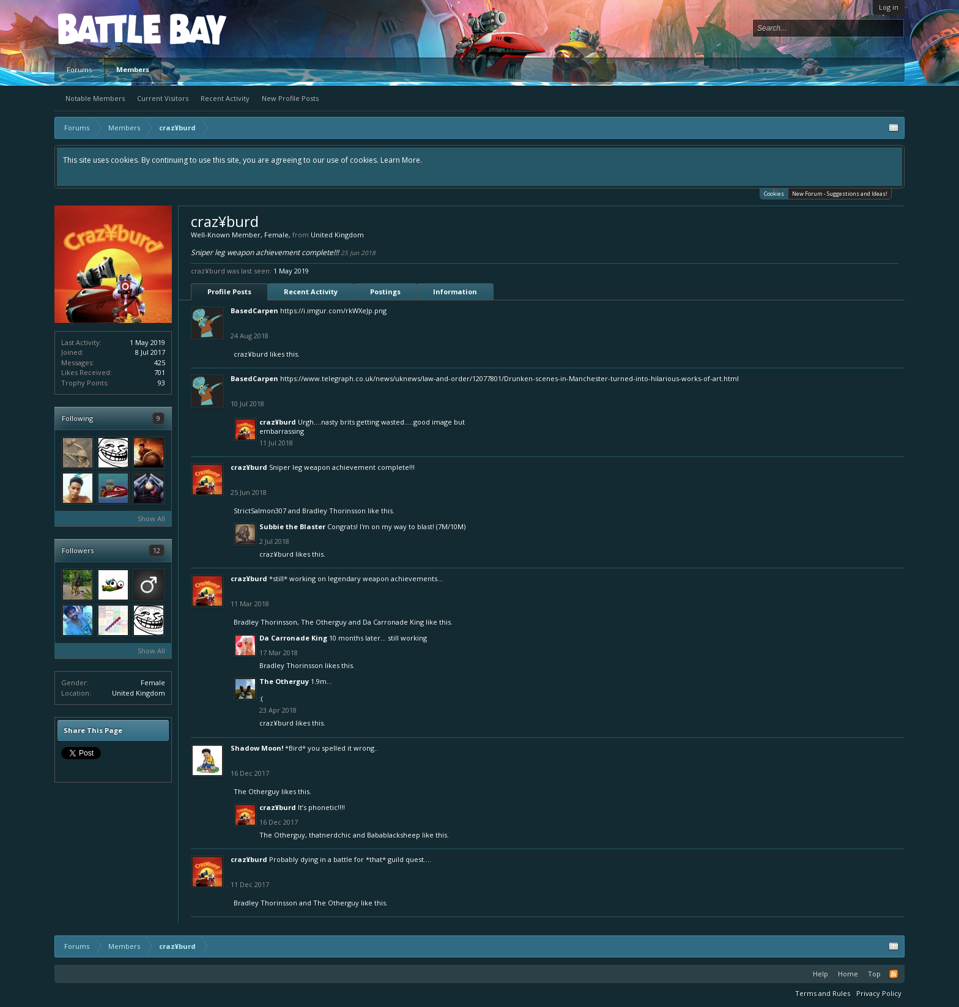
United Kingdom (138, 692)
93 (161, 382)
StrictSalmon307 (260, 510)
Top (874, 973)
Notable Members (95, 98)
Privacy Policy (879, 993)
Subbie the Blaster (292, 526)
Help (820, 973)
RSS (893, 974)
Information (455, 291)
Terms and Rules (822, 993)
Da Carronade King (393, 621)
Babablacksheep (393, 834)
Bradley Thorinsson (334, 510)
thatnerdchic (330, 834)
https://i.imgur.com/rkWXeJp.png (333, 310)
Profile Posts (229, 291)
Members (132, 69)
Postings (385, 291)
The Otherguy (324, 621)
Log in (888, 7)
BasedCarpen (254, 310)
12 (156, 550)
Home (848, 973)
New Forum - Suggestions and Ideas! (839, 194)
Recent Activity (225, 98)
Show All (151, 518)
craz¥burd (251, 354)
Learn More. (401, 160)
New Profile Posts (290, 98)
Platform (103, 28)
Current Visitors (162, 98)
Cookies (774, 193)
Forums (79, 69)
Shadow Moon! (257, 747)
